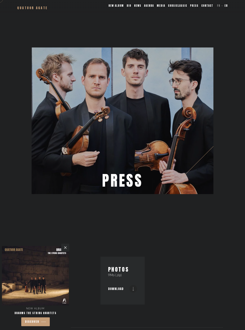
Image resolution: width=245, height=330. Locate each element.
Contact (207, 5)
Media (161, 5)
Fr (218, 5)
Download (122, 289)
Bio (129, 5)
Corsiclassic (177, 5)
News (137, 5)
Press (194, 5)
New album (116, 5)
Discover (32, 322)
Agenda (149, 5)
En (226, 5)
